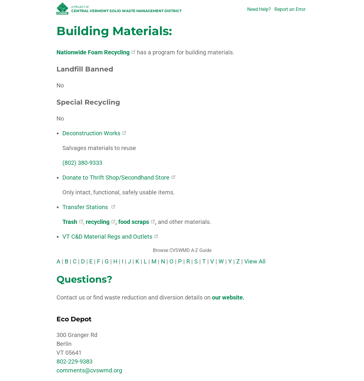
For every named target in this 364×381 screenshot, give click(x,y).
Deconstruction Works (94, 133)
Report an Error (289, 9)
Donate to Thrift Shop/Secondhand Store (118, 177)
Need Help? (259, 9)
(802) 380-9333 (82, 162)
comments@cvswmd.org (89, 370)
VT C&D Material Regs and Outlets (110, 236)
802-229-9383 (74, 361)
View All (255, 261)
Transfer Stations (88, 207)
